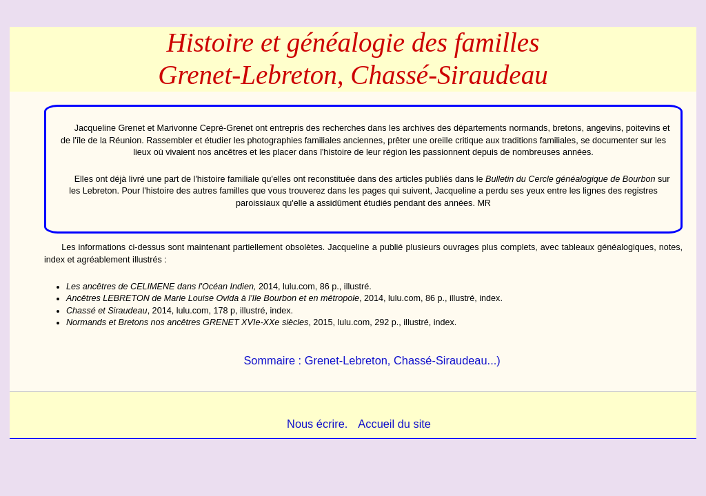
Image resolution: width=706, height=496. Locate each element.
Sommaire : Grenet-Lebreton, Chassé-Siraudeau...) (371, 360)
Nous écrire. (317, 423)
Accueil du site (394, 423)
